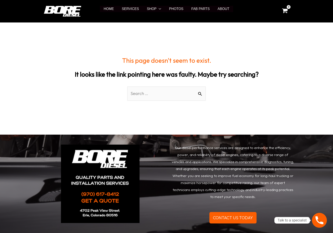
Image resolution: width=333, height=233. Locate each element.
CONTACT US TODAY (233, 217)
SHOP (152, 9)
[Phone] (319, 220)
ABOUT (220, 9)
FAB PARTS (199, 9)
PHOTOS (176, 9)
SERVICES (132, 9)
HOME (112, 9)
